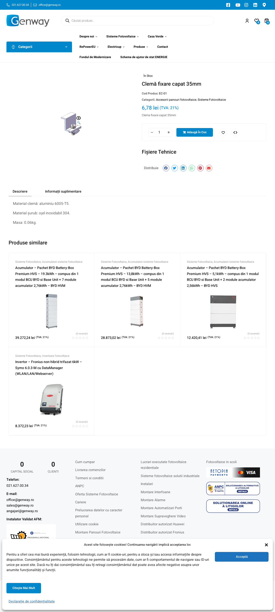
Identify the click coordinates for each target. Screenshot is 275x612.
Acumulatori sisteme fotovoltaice (62, 262)
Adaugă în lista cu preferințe (223, 132)
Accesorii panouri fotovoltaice (176, 99)
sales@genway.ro (20, 505)
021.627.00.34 (17, 485)
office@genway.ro (20, 499)
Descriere (20, 191)
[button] (266, 545)
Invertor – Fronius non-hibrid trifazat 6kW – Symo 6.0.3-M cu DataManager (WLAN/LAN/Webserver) (48, 367)
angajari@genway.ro (22, 511)
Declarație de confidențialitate (32, 601)
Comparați (235, 132)
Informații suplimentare (63, 191)
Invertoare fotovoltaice (55, 356)
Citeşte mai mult (23, 588)
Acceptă (242, 556)
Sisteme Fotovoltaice (212, 99)
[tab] (20, 191)
